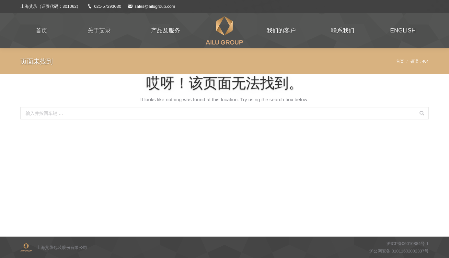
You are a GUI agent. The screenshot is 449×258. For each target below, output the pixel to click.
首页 (400, 61)
